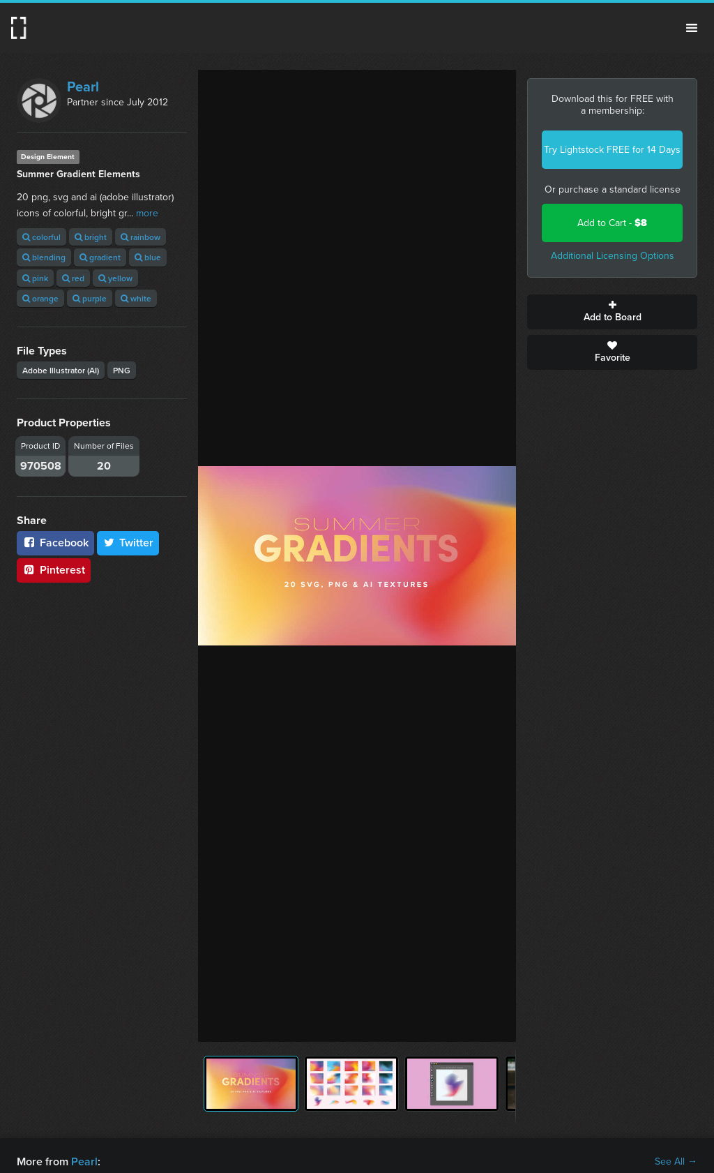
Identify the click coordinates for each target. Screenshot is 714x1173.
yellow (115, 278)
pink (35, 278)
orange (40, 298)
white (136, 298)
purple (90, 298)
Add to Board (612, 312)
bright (91, 237)
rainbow (140, 237)
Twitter (128, 543)
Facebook (55, 543)
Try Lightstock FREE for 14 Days (612, 149)
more (147, 213)
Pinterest (53, 570)
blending (44, 257)
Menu (692, 28)
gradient (100, 257)
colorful (41, 237)
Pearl (83, 86)
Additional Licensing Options (612, 255)
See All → (676, 1162)
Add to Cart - (612, 223)
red (73, 278)
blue (148, 257)
